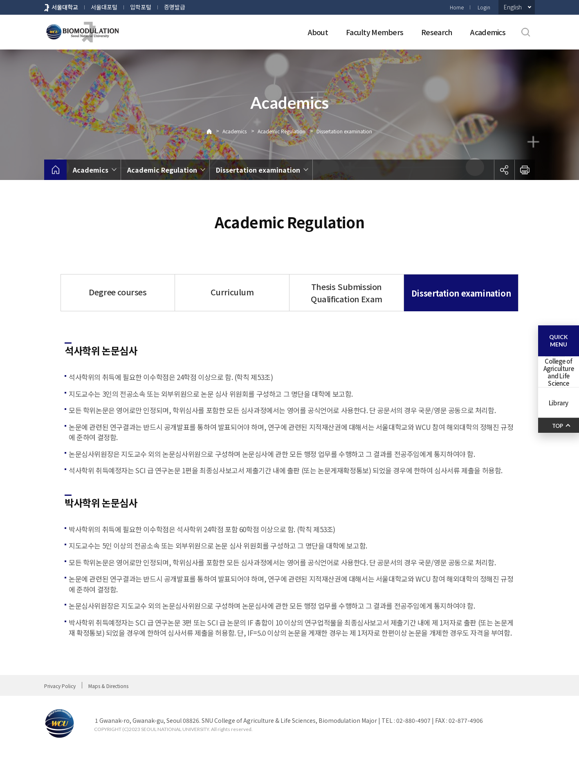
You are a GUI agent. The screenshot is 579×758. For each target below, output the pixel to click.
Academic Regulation (281, 131)
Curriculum (232, 292)
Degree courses (117, 292)
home (55, 170)
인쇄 (524, 170)
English (513, 7)
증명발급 (174, 7)
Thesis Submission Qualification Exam (346, 293)
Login (484, 7)
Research (436, 32)
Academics (487, 32)
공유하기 (504, 170)
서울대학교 (65, 7)
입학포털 (140, 7)
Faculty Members (374, 32)
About (318, 32)
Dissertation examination (344, 131)
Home (457, 7)
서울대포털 (104, 7)
